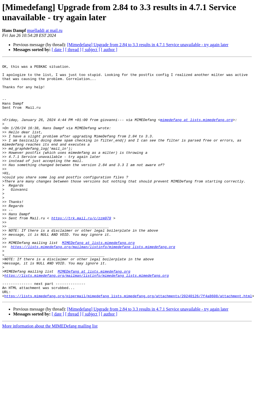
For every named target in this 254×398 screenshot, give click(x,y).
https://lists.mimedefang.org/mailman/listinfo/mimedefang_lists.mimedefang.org (93, 284)
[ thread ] (73, 49)
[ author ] (109, 49)
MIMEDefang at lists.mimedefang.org (98, 279)
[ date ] (58, 49)
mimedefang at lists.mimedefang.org (196, 131)
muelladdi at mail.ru (44, 30)
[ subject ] (91, 49)
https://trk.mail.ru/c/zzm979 (81, 249)
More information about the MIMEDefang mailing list (49, 373)
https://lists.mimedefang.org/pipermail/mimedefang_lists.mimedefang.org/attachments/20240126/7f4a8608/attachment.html (128, 343)
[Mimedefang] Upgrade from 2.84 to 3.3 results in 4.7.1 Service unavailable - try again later (147, 44)
